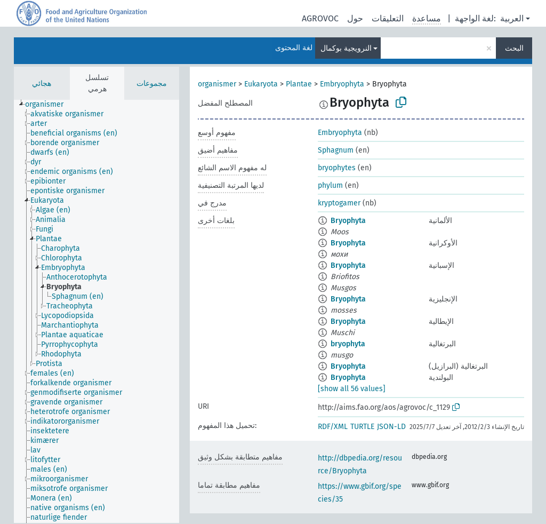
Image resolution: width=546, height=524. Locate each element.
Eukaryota (261, 84)
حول (355, 18)
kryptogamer (339, 203)
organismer (217, 84)
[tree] (96, 311)
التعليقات (388, 18)
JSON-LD (391, 426)
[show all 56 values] (352, 388)
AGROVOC (320, 18)
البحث (514, 48)
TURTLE (362, 426)
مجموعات (151, 83)
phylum (330, 185)
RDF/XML (333, 426)
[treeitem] (49, 104)
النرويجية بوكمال (346, 48)
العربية (512, 18)
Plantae (299, 84)
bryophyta (348, 343)
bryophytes (337, 167)
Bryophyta (348, 220)
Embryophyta (342, 84)
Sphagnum (336, 150)
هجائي (41, 83)
